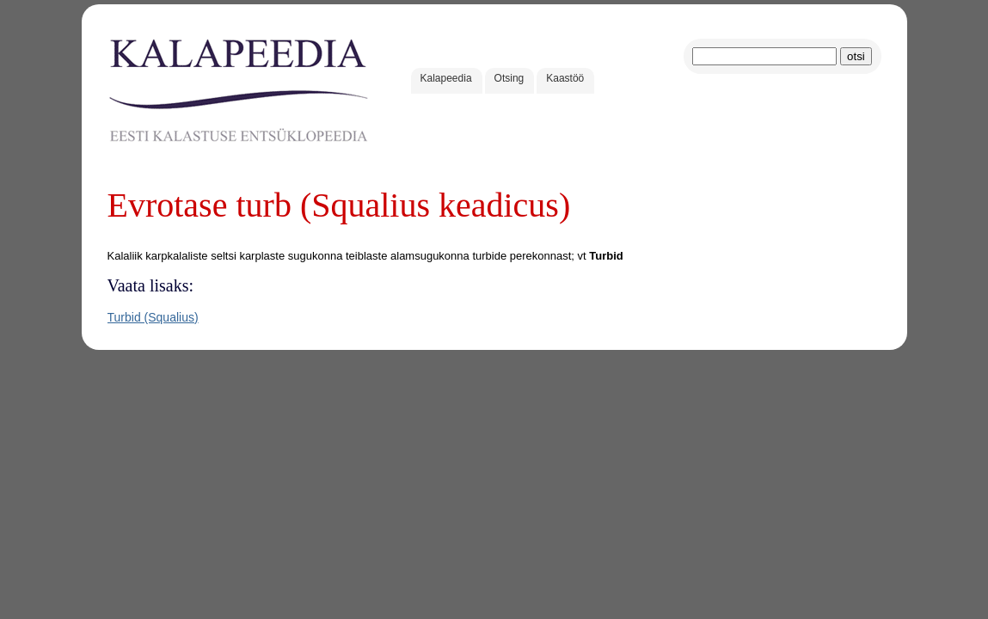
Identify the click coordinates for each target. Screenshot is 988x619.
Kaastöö (565, 78)
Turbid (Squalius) (153, 317)
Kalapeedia (446, 78)
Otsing (509, 78)
